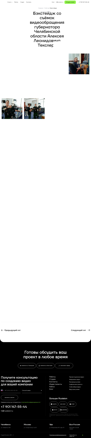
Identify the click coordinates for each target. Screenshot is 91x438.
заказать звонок (9, 397)
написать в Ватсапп (46, 365)
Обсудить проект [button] (70, 2)
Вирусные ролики (74, 389)
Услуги (9, 2)
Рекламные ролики (74, 382)
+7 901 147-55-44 (84, 2)
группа (54, 404)
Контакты (28, 2)
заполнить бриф (65, 365)
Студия (22, 2)
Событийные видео (75, 387)
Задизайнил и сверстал (73, 435)
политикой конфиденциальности (31, 402)
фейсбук (64, 410)
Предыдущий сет (12, 330)
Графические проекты (75, 384)
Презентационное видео (76, 377)
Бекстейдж (53, 8)
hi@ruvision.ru (7, 411)
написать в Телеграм (27, 365)
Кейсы (52, 387)
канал (63, 404)
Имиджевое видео (74, 379)
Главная (40, 8)
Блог (53, 2)
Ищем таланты (55, 384)
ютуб (72, 404)
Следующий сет (78, 330)
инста (55, 410)
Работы (16, 2)
